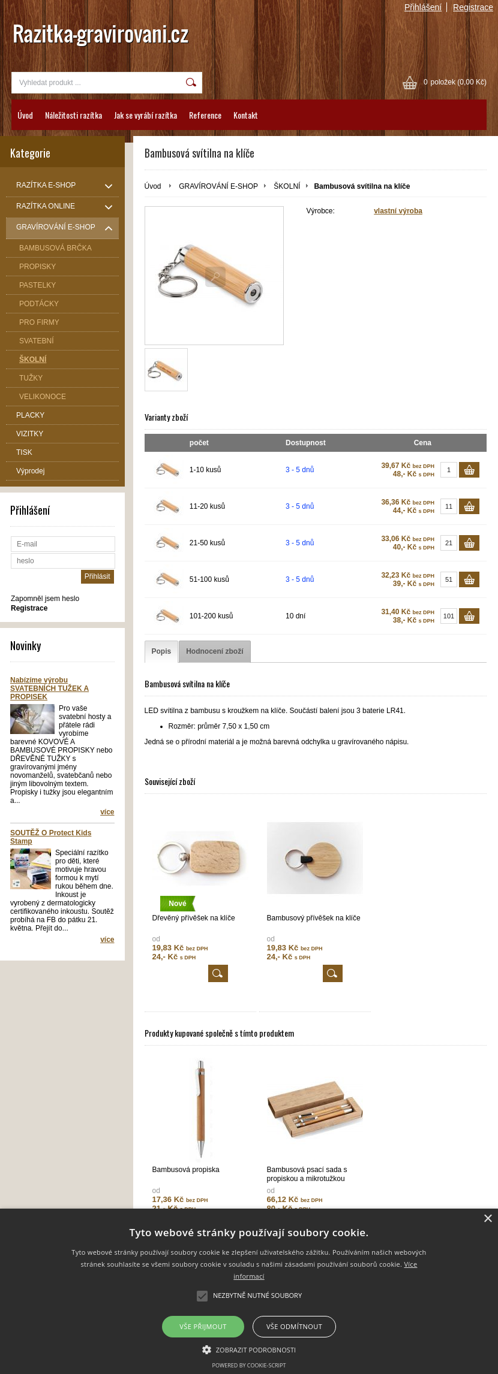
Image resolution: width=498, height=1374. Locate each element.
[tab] (162, 652)
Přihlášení (423, 7)
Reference (205, 114)
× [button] (487, 1219)
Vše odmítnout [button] (294, 1326)
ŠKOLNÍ (287, 186)
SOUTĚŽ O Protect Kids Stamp (50, 837)
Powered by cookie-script (249, 1365)
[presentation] (162, 652)
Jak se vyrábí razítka (145, 114)
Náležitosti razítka (73, 114)
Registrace (473, 7)
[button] (249, 1348)
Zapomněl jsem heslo (45, 598)
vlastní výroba (398, 211)
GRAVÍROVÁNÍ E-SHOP (218, 186)
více (107, 812)
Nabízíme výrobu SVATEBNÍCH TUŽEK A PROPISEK (49, 688)
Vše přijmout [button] (202, 1326)
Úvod (25, 114)
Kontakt (245, 114)
